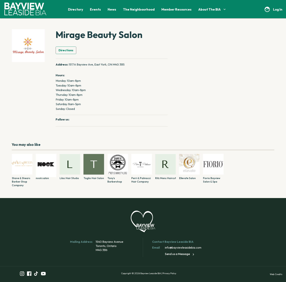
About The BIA (212, 9)
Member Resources (176, 9)
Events (95, 9)
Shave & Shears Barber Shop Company (21, 182)
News (112, 9)
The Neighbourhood (139, 9)
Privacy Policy (169, 273)
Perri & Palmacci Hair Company (141, 180)
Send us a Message (180, 254)
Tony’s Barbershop (114, 180)
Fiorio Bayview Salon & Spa (211, 180)
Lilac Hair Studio (69, 178)
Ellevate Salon (187, 178)
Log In (277, 9)
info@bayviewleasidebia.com (183, 247)
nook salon (42, 178)
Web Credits (276, 274)
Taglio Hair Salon (94, 178)
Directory (75, 9)
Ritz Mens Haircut (165, 178)
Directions (66, 50)
